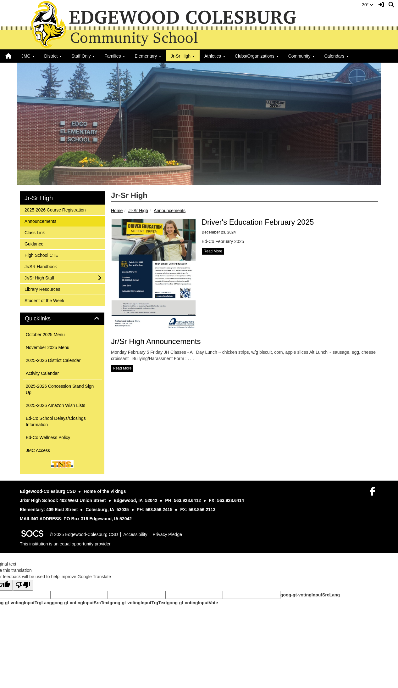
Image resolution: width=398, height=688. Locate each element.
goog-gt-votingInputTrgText (138, 602)
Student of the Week (44, 300)
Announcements (169, 210)
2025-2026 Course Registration (55, 209)
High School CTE (41, 255)
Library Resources (42, 289)
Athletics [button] (214, 56)
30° (367, 4)
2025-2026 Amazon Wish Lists (55, 405)
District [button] (53, 56)
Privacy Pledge (167, 534)
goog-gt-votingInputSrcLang (310, 594)
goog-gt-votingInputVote (192, 602)
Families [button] (114, 56)
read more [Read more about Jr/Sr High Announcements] (122, 368)
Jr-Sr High (138, 210)
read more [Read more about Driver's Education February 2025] (213, 251)
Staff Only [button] (83, 56)
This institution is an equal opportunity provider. (66, 543)
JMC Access (38, 450)
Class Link (34, 232)
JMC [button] (28, 56)
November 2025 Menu (47, 347)
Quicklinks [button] (45, 319)
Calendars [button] (336, 56)
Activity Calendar (42, 373)
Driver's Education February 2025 (258, 222)
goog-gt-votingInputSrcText (80, 602)
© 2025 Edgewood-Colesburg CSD (84, 534)
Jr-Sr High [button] (183, 56)
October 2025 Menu (45, 334)
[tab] (62, 319)
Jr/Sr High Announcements (156, 341)
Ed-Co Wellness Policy (48, 437)
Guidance (33, 243)
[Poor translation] (23, 585)
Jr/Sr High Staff (39, 277)
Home (117, 210)
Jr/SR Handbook (40, 266)
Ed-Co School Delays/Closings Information (56, 421)
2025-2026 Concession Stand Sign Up (60, 389)
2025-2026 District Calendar (53, 360)
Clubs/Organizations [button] (257, 56)
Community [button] (301, 56)
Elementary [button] (148, 56)
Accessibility (135, 534)
